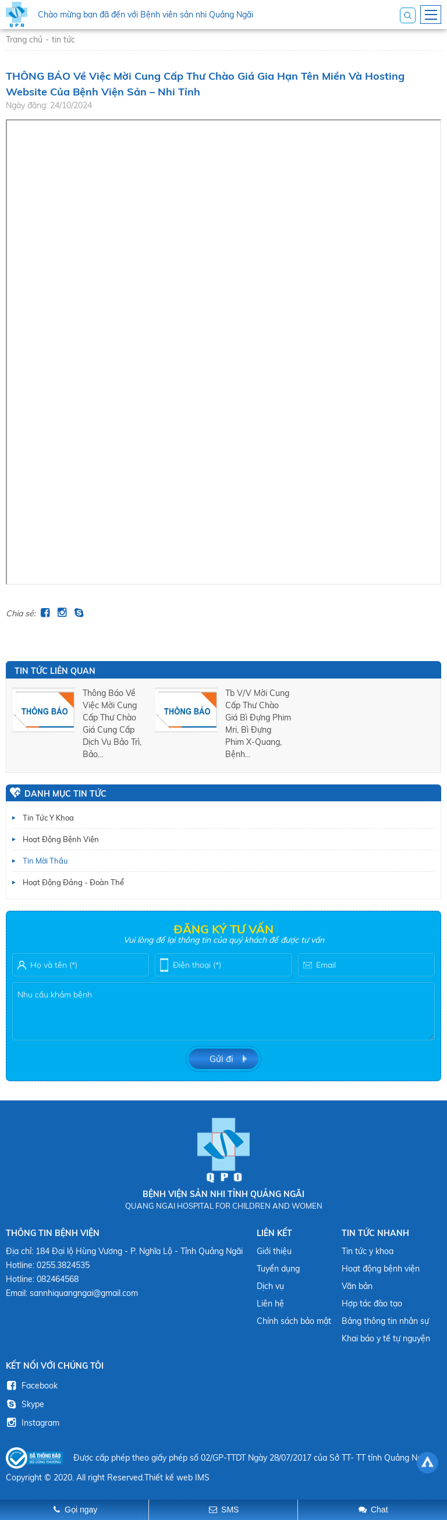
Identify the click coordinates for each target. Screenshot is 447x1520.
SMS (230, 1509)
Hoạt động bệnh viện (61, 839)
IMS (202, 1477)
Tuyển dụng (278, 1268)
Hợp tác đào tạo (372, 1303)
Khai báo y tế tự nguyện (386, 1338)
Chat (379, 1509)
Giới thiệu (274, 1251)
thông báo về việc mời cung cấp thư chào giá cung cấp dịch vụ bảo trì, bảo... (112, 723)
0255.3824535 (63, 1265)
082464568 (58, 1279)
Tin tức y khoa (48, 817)
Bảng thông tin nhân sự (385, 1321)
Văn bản (357, 1286)
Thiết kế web (168, 1477)
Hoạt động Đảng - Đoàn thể (73, 882)
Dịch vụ (270, 1286)
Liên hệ (270, 1303)
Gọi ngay (81, 1509)
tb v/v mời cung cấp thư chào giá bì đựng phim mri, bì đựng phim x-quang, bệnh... (258, 723)
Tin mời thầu (45, 860)
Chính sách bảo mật (294, 1321)
